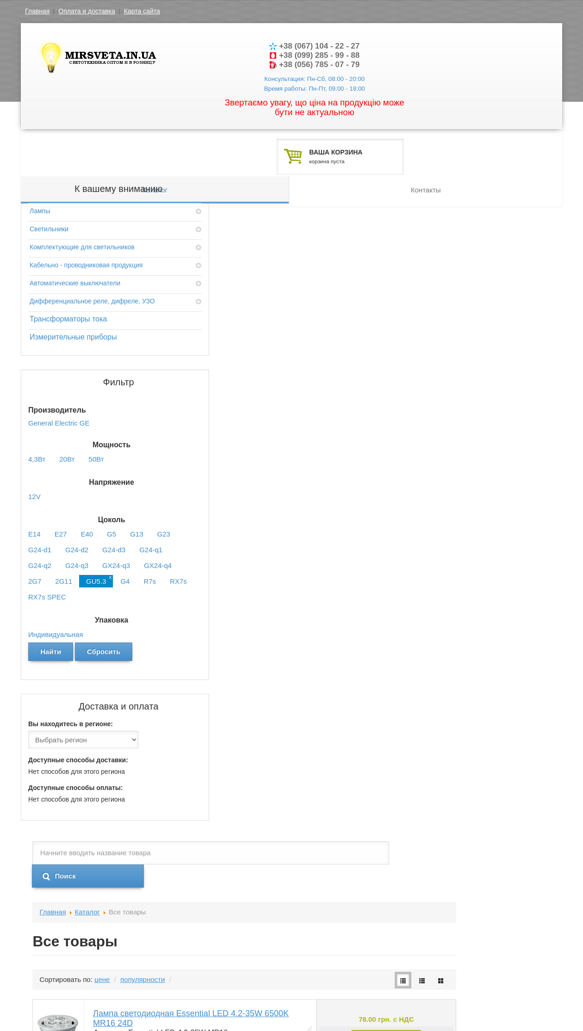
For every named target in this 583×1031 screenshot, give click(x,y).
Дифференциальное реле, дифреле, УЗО (70, 292)
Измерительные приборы (73, 332)
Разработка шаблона (483, 1005)
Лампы (40, 187)
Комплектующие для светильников (82, 224)
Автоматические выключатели (75, 269)
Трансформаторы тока (68, 314)
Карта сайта (142, 11)
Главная (37, 11)
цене (229, 272)
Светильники (49, 206)
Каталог (155, 139)
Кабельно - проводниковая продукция (70, 246)
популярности (270, 272)
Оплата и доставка (86, 11)
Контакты (425, 139)
